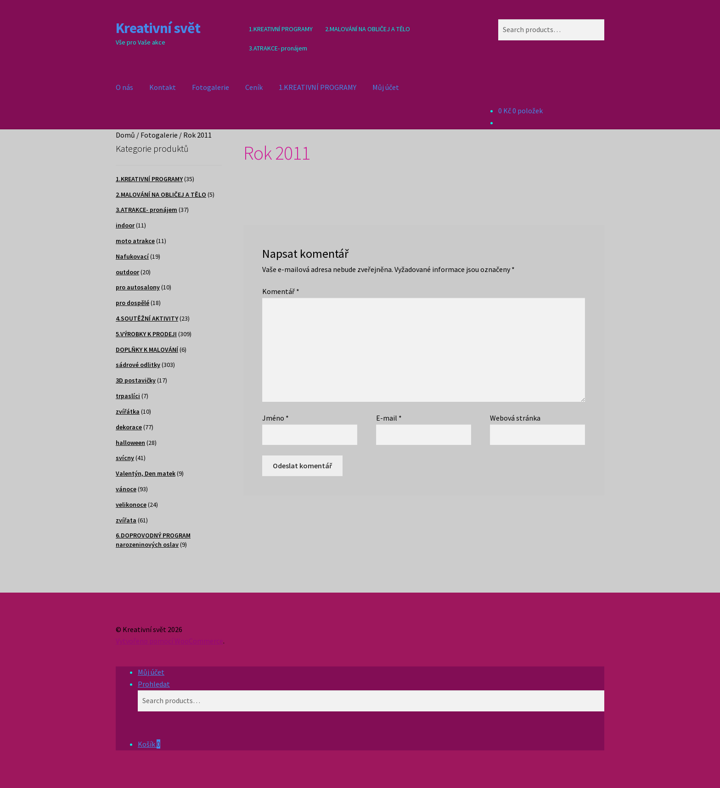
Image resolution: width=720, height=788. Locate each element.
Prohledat (154, 683)
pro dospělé (132, 303)
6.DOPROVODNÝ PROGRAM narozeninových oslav (153, 540)
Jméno (275, 417)
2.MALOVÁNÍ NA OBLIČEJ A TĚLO (367, 29)
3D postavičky (136, 380)
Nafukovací (132, 256)
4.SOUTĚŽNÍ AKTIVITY (147, 318)
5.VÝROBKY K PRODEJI (146, 334)
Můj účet (385, 87)
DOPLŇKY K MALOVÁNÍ (147, 349)
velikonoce (131, 504)
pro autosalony (138, 287)
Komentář (280, 291)
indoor (125, 225)
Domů (125, 134)
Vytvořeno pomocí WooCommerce (169, 640)
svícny (125, 458)
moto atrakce (135, 241)
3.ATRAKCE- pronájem (278, 48)
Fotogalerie (210, 87)
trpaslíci (128, 396)
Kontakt (162, 87)
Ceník (254, 87)
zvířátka (128, 411)
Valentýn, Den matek (145, 473)
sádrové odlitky (138, 365)
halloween (130, 442)
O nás (124, 87)
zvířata (126, 520)
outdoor (127, 272)
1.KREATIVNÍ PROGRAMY (281, 29)
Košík (149, 744)
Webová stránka (515, 417)
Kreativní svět (158, 28)
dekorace (129, 427)
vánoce (126, 489)
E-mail (389, 417)
